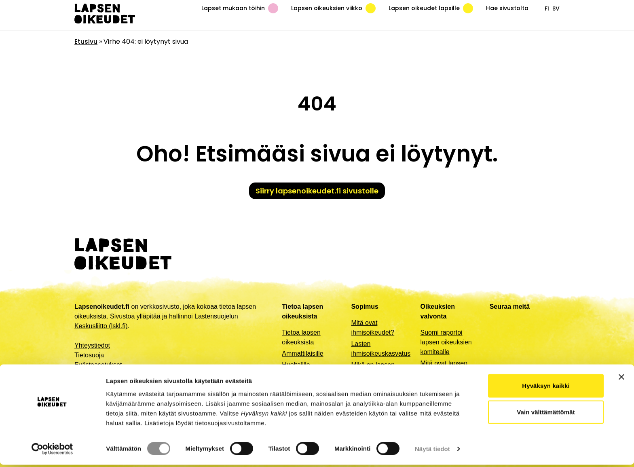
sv (556, 8)
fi (547, 8)
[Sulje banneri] (621, 379)
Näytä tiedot (432, 451)
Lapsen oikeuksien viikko (333, 8)
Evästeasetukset (98, 364)
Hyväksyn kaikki (545, 387)
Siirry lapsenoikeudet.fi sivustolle (317, 191)
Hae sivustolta (507, 8)
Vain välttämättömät (546, 414)
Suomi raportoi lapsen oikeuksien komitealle (446, 342)
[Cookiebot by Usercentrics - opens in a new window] (52, 451)
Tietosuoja (89, 355)
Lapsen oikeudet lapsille (431, 8)
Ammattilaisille (302, 353)
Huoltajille (296, 364)
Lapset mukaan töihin (239, 8)
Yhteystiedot (92, 345)
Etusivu (85, 41)
